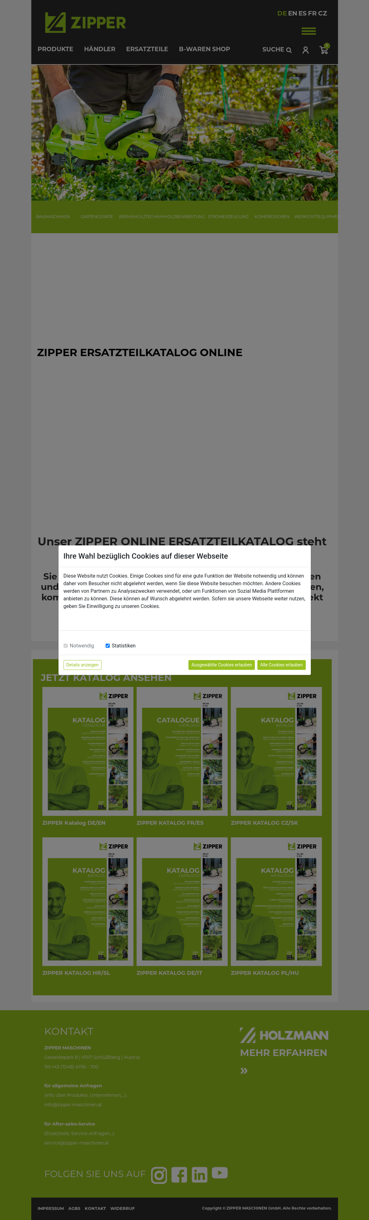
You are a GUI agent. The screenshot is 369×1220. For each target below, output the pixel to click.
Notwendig (82, 646)
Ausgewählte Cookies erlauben (221, 664)
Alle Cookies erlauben (281, 664)
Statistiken (124, 646)
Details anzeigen (82, 664)
